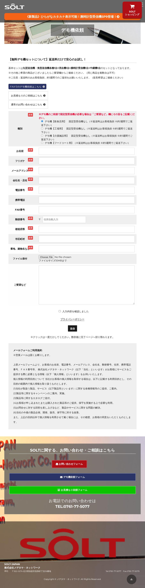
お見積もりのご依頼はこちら (28, 95)
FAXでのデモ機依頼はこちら (27, 86)
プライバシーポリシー (72, 319)
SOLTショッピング (132, 10)
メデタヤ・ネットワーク (68, 579)
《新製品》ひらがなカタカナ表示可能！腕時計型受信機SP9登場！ (72, 16)
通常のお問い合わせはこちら (28, 104)
